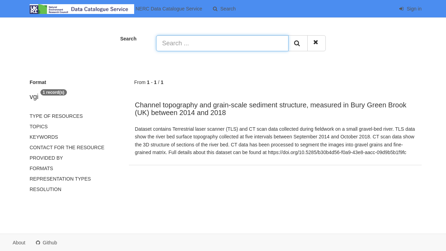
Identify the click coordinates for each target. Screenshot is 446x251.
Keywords (44, 137)
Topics (39, 126)
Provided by (46, 158)
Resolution (45, 189)
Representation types (60, 179)
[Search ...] (222, 43)
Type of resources (56, 116)
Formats (41, 168)
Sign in (410, 9)
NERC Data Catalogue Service (116, 9)
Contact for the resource (67, 147)
